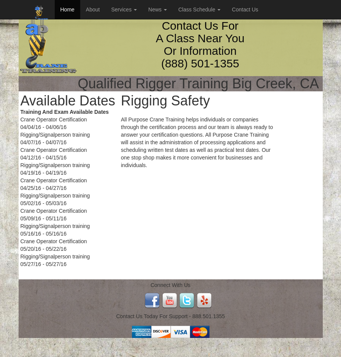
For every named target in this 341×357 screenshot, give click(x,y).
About (93, 9)
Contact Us (245, 9)
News (157, 9)
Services (124, 9)
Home (67, 9)
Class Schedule (199, 9)
